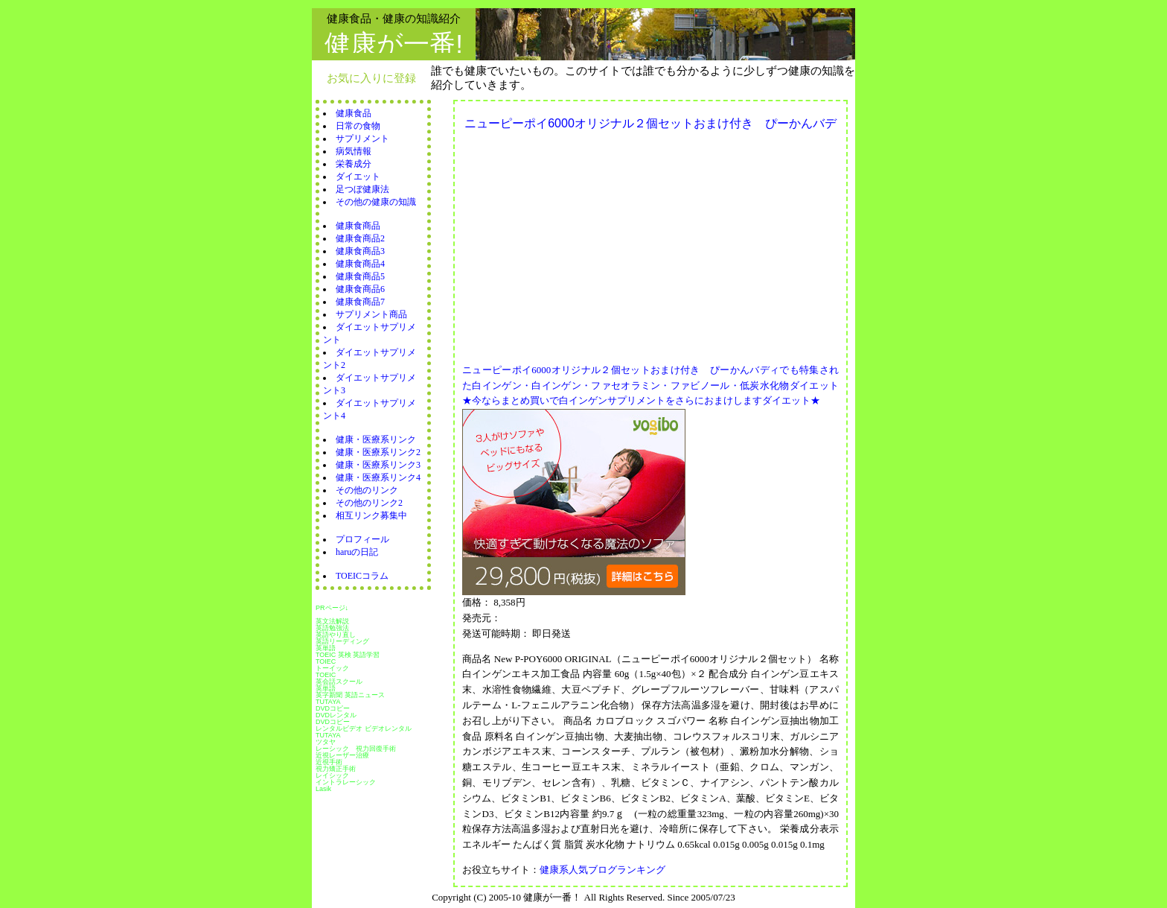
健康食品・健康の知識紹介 (394, 18)
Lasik (323, 789)
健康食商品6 (360, 289)
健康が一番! (393, 43)
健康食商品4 (360, 263)
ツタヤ (326, 742)
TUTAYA (328, 701)
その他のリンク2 (369, 503)
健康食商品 (358, 225)
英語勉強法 (332, 628)
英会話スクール (339, 681)
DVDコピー (333, 708)
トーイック (332, 668)
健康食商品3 (360, 251)
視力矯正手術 (336, 768)
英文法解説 (332, 621)
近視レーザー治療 (342, 755)
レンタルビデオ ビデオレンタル (364, 728)
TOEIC (326, 675)
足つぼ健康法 (362, 189)
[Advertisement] (587, 243)
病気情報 (353, 151)
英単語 (326, 648)
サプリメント (362, 138)
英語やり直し (336, 634)
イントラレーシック (346, 782)
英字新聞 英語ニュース (350, 695)
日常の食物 (358, 126)
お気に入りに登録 (371, 78)
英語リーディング (342, 641)
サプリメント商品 (371, 314)
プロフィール (362, 539)
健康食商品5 (360, 276)
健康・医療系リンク (376, 439)
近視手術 (329, 762)
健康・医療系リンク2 (378, 452)
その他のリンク (367, 490)
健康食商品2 (360, 238)
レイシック (332, 775)
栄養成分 (353, 164)
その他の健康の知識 (376, 202)
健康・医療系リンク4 (378, 477)
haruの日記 (357, 552)
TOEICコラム (362, 576)
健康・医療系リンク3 (378, 465)
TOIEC (326, 661)
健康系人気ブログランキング (602, 869)
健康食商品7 (360, 301)
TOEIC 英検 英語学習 (348, 654)
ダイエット (358, 176)
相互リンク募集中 (371, 515)
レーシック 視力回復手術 (356, 748)
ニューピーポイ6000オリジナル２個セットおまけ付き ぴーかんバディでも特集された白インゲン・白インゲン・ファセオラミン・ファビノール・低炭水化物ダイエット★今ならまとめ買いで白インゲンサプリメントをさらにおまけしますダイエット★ (650, 385)
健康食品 (353, 113)
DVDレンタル (336, 715)
